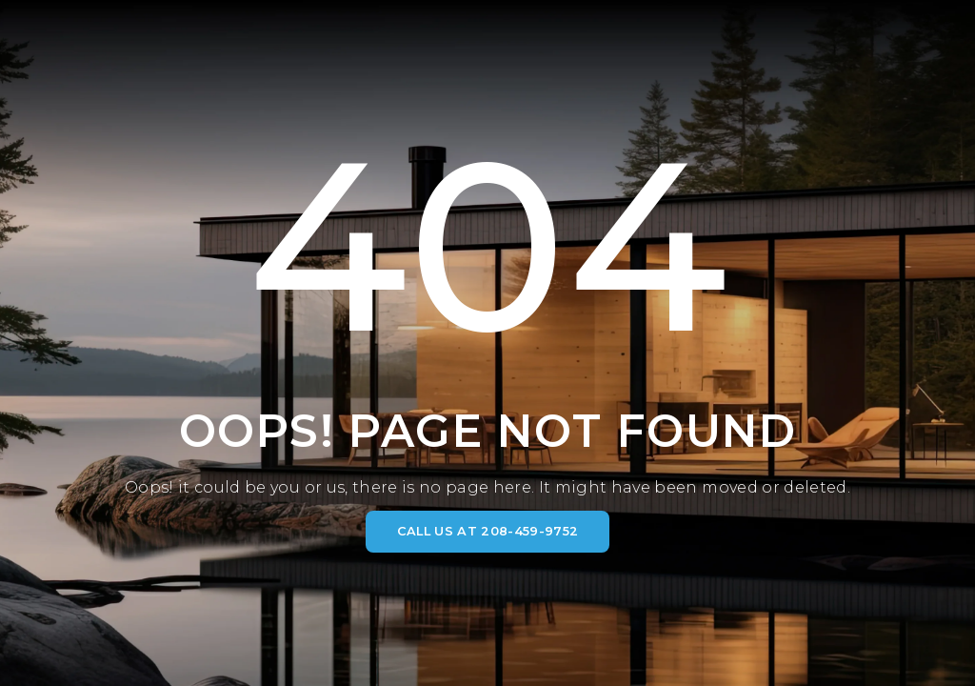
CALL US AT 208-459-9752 (488, 531)
